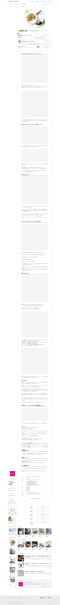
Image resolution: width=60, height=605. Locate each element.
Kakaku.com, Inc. (50, 603)
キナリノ (9, 598)
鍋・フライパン (38, 476)
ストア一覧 (13, 6)
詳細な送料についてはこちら (12, 490)
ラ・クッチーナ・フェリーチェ (18, 6)
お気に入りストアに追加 (47, 586)
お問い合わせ (19, 599)
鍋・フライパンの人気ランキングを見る (47, 551)
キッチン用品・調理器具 (32, 476)
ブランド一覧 (14, 597)
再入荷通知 (42, 514)
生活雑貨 (27, 476)
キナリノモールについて (21, 597)
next (51, 19)
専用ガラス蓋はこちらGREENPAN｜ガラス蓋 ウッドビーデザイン (33, 443)
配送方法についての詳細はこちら (12, 495)
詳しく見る (15, 524)
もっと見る (14, 586)
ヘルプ (19, 598)
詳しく (45, 446)
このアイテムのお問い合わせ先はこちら (35, 498)
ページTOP (30, 592)
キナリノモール (9, 6)
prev (19, 19)
